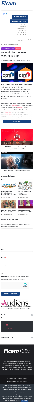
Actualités (10, 44)
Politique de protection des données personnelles (17, 384)
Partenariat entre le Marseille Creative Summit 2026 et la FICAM (8, 193)
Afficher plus (17, 121)
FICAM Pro (9, 328)
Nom (3, 249)
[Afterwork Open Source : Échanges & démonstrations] (25, 185)
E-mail (3, 257)
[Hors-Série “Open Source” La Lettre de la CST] (8, 204)
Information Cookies (22, 381)
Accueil (4, 44)
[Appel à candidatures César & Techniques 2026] (25, 204)
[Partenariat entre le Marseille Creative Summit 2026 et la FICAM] (8, 185)
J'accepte (24, 400)
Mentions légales (11, 381)
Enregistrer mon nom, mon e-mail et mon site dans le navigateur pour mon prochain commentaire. (15, 278)
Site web (3, 266)
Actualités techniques (8, 48)
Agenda (16, 44)
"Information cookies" (15, 400)
